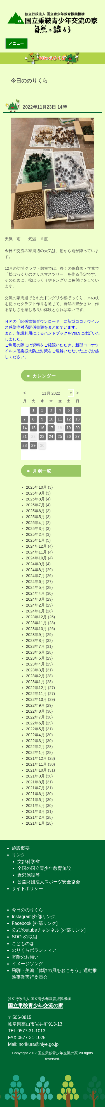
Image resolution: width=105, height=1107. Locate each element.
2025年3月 (35, 528)
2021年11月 (36, 764)
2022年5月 (35, 729)
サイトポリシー (27, 888)
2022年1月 (35, 752)
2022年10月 (36, 699)
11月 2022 (51, 393)
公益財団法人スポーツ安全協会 (48, 881)
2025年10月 (36, 487)
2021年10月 (36, 770)
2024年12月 (36, 546)
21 (24, 436)
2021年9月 (35, 776)
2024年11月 (36, 552)
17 (51, 428)
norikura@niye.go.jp (39, 1044)
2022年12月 (36, 687)
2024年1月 (35, 611)
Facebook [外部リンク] (35, 923)
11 (60, 419)
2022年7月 (35, 717)
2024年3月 (35, 599)
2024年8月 (35, 570)
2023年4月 (35, 664)
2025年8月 (35, 499)
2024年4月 (35, 593)
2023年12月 (36, 617)
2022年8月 (35, 711)
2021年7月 (35, 788)
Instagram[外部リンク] (34, 916)
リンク (18, 854)
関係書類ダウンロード (40, 321)
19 (68, 428)
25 (60, 436)
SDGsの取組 (24, 936)
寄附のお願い (25, 957)
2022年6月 (35, 723)
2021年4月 (35, 805)
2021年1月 (35, 823)
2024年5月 (35, 587)
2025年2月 (35, 534)
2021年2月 (35, 817)
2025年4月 (35, 522)
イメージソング (27, 963)
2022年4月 (35, 735)
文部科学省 (28, 861)
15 (33, 428)
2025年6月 (35, 511)
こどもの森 (23, 943)
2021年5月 (35, 799)
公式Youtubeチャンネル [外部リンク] (48, 930)
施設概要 (21, 848)
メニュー (16, 43)
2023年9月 (35, 634)
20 (77, 428)
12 (68, 419)
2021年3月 (35, 811)
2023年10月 (36, 628)
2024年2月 (35, 605)
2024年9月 (35, 564)
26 (68, 436)
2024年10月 (36, 558)
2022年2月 (35, 746)
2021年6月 (35, 794)
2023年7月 (35, 646)
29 (33, 445)
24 (51, 436)
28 (24, 445)
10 (51, 419)
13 (77, 419)
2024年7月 (35, 575)
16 (42, 428)
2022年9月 (35, 705)
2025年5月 (35, 516)
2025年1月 (35, 540)
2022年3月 (35, 740)
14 (24, 428)
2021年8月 (35, 782)
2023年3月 (35, 670)
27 (77, 436)
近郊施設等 (28, 875)
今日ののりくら (27, 909)
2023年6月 (35, 652)
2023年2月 (35, 676)
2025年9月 (35, 493)
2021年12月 (36, 758)
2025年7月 (35, 505)
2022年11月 (36, 693)
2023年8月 (35, 640)
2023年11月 (36, 623)
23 (42, 436)
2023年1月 (35, 682)
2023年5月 (35, 658)
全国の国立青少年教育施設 (44, 868)
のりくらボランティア (34, 950)
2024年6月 (35, 581)
